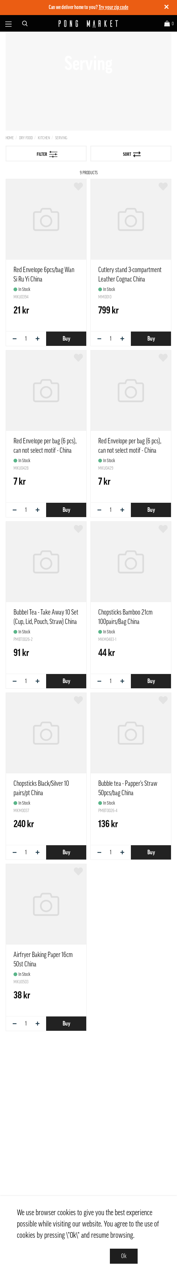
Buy (66, 339)
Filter (47, 154)
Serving (61, 138)
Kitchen (44, 138)
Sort (132, 154)
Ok (123, 1256)
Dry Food (26, 138)
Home (10, 138)
